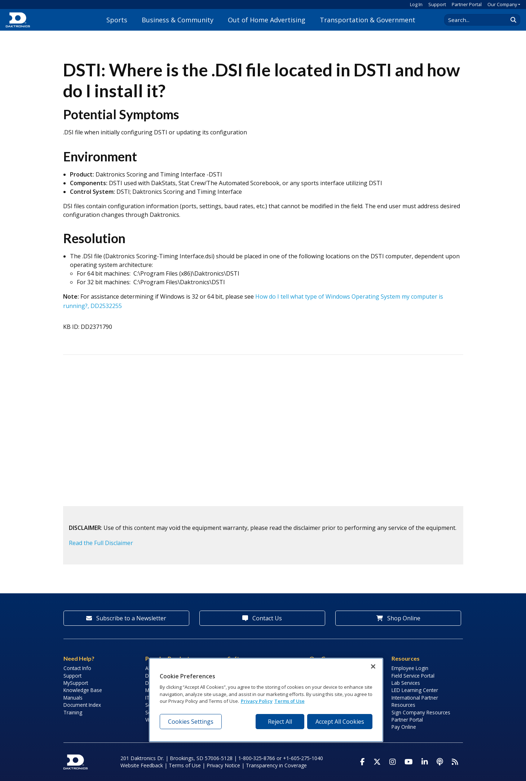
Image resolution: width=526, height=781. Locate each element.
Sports (116, 19)
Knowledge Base (82, 690)
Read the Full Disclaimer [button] (101, 543)
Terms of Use (185, 765)
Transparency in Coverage (276, 765)
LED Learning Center (415, 690)
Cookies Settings (190, 722)
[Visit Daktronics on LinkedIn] (424, 762)
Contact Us (262, 618)
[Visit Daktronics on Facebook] (362, 762)
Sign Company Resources (421, 712)
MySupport (75, 682)
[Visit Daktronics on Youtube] (409, 762)
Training (72, 712)
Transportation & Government (367, 19)
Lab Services (406, 682)
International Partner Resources (415, 701)
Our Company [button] (502, 4)
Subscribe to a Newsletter (126, 618)
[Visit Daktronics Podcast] (440, 762)
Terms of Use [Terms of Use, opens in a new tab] (289, 701)
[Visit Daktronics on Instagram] (392, 762)
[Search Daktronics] (479, 19)
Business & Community (177, 19)
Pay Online (404, 726)
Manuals (73, 697)
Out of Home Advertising (266, 19)
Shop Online (398, 618)
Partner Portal (467, 4)
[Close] (373, 666)
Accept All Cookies (339, 722)
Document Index (82, 704)
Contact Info (77, 668)
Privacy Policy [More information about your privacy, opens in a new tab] (257, 701)
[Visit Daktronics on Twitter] (377, 762)
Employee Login (410, 668)
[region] (266, 700)
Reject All (280, 722)
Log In (416, 4)
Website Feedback (141, 765)
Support (437, 4)
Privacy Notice (223, 765)
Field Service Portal (413, 675)
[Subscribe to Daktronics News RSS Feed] (455, 762)
